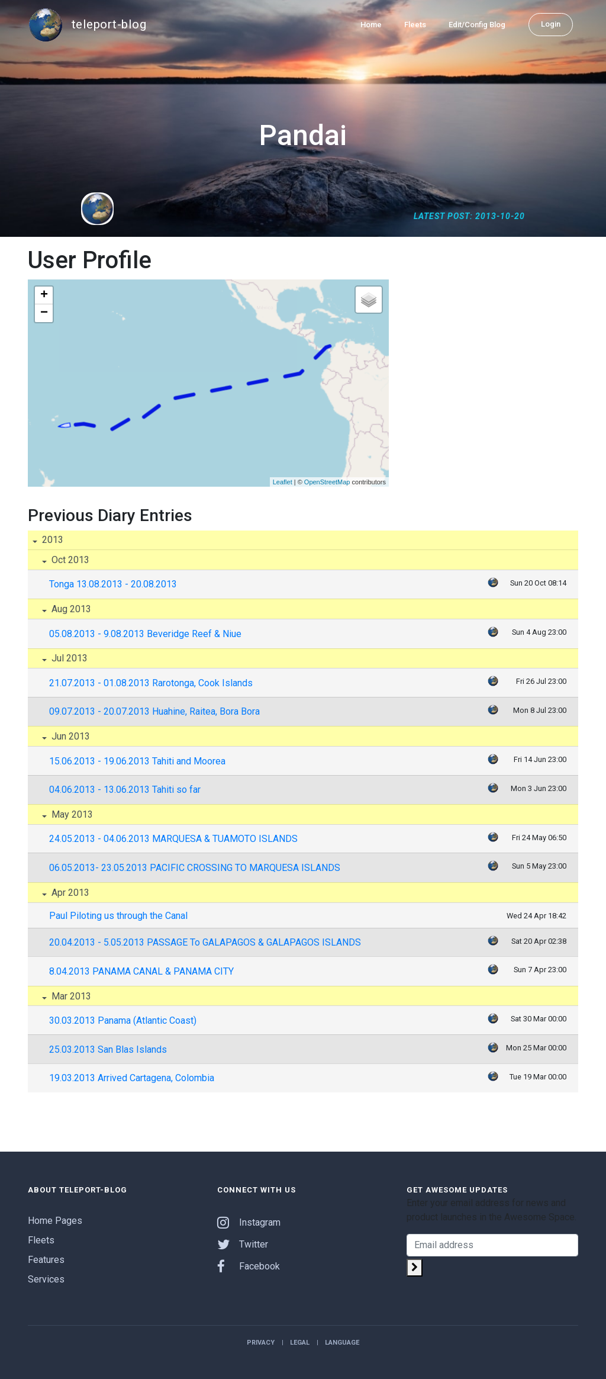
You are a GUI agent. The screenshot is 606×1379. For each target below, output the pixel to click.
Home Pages (55, 1220)
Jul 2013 (68, 658)
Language (342, 1342)
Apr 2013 (69, 892)
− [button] (44, 313)
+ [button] (44, 295)
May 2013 (71, 814)
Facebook (248, 1266)
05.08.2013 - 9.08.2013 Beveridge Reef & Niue (145, 633)
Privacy (261, 1342)
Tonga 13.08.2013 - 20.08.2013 (113, 584)
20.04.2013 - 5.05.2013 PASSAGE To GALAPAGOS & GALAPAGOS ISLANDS (205, 942)
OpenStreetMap (327, 482)
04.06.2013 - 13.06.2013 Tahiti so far (125, 789)
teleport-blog (87, 25)
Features (46, 1259)
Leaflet (282, 482)
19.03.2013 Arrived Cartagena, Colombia (131, 1078)
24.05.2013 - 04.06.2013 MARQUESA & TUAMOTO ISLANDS (173, 838)
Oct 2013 (69, 559)
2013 (51, 539)
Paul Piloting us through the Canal (118, 915)
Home (371, 24)
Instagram (249, 1222)
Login (550, 24)
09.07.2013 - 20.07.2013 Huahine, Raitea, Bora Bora (154, 711)
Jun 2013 (69, 736)
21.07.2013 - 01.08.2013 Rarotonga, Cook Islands (151, 683)
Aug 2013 (70, 609)
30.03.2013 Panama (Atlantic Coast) (122, 1020)
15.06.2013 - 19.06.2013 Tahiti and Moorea (137, 761)
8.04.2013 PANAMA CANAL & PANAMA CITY (141, 971)
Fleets (415, 24)
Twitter (242, 1244)
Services (46, 1279)
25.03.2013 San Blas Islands (108, 1049)
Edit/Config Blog (477, 24)
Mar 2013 (70, 996)
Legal (300, 1342)
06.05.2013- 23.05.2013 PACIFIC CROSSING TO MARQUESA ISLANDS (194, 867)
